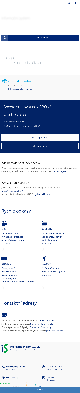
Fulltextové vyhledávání (52, 233)
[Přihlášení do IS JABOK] (75, 3)
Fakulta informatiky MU (26, 350)
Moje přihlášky (40, 146)
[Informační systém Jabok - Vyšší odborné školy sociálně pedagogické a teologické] (21, 7)
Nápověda (46, 274)
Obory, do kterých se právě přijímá (23, 126)
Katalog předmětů (10, 274)
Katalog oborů (8, 268)
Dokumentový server (51, 236)
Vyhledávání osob (9, 233)
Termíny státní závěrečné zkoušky (17, 281)
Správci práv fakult (47, 320)
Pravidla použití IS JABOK (53, 271)
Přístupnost (50, 380)
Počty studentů (8, 271)
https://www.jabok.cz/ (12, 190)
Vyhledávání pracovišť (12, 236)
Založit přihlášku (40, 137)
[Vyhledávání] (69, 3)
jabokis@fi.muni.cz (44, 194)
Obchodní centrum (20, 81)
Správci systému (61, 171)
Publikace (46, 243)
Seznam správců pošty (40, 327)
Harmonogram (8, 278)
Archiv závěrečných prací (13, 240)
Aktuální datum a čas (54, 369)
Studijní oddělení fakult (41, 323)
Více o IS (50, 377)
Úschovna (6, 243)
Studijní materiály (49, 240)
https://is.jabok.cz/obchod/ (20, 89)
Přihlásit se (24, 38)
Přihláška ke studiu (15, 121)
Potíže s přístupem (50, 268)
